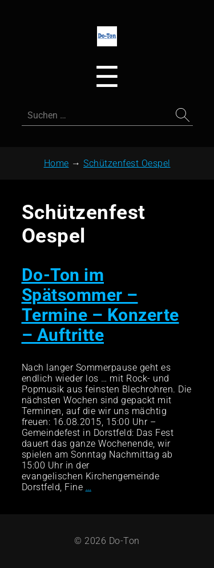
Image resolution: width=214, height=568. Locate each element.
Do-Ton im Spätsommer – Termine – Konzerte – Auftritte (100, 305)
